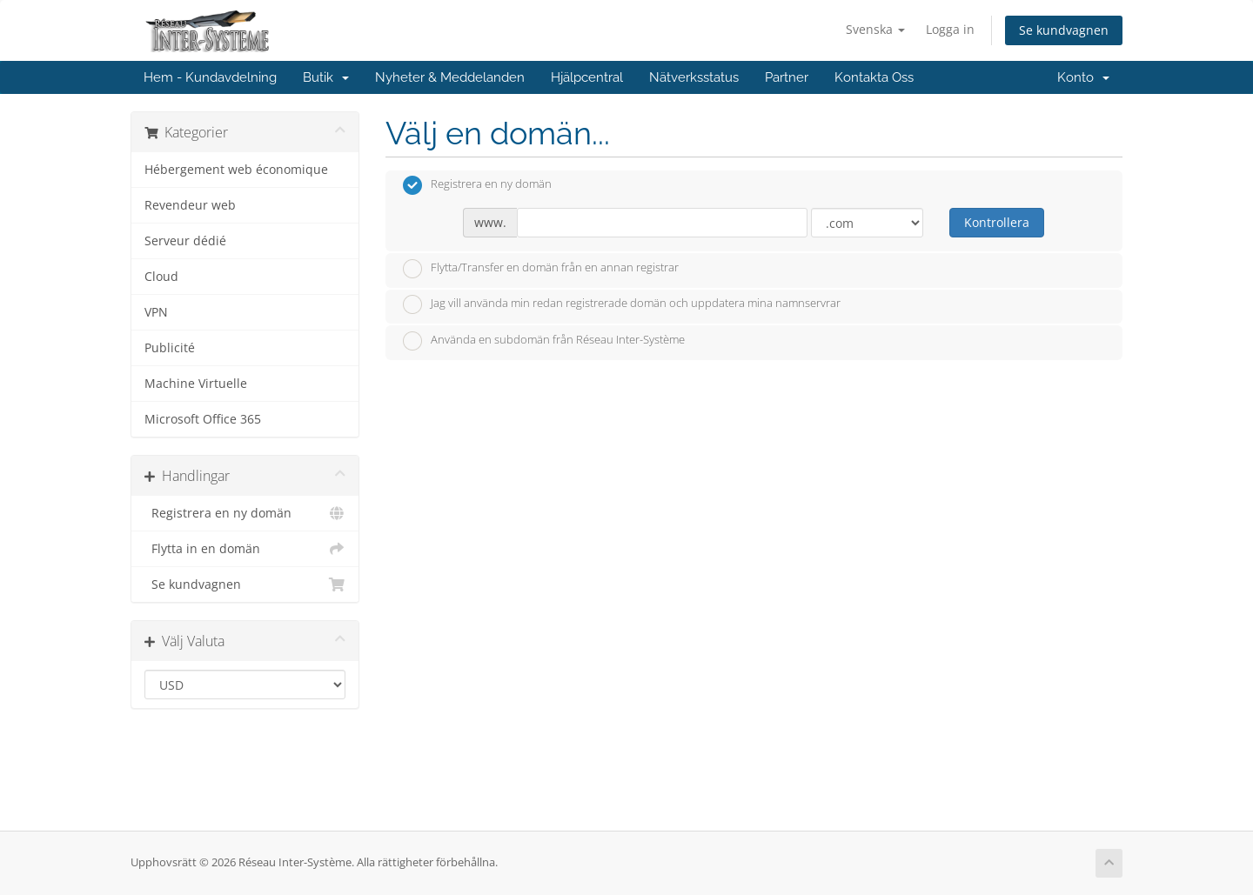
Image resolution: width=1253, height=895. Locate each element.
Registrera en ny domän (244, 513)
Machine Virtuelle (195, 383)
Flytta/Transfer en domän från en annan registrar (541, 268)
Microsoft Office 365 (202, 419)
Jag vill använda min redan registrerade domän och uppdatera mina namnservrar (622, 304)
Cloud (161, 276)
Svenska (875, 29)
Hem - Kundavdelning (210, 77)
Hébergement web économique (236, 169)
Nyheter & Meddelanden (450, 77)
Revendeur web (190, 205)
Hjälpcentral (587, 77)
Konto (1083, 77)
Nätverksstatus (694, 77)
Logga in (950, 29)
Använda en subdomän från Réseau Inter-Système (544, 341)
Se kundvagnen (1064, 30)
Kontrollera (996, 222)
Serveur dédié (185, 241)
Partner (786, 77)
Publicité (169, 348)
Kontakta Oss (874, 77)
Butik (326, 77)
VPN (156, 312)
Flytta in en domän (244, 548)
